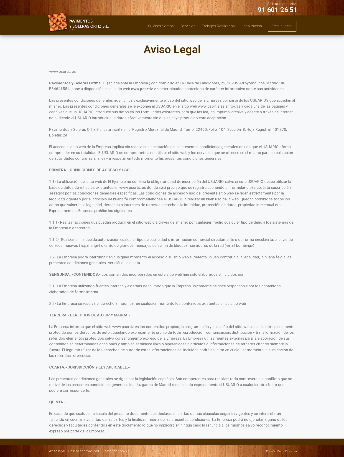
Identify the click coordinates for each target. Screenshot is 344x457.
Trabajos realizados (218, 26)
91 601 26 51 (277, 10)
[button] (282, 26)
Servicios (188, 26)
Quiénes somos (161, 26)
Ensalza (291, 451)
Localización (252, 26)
